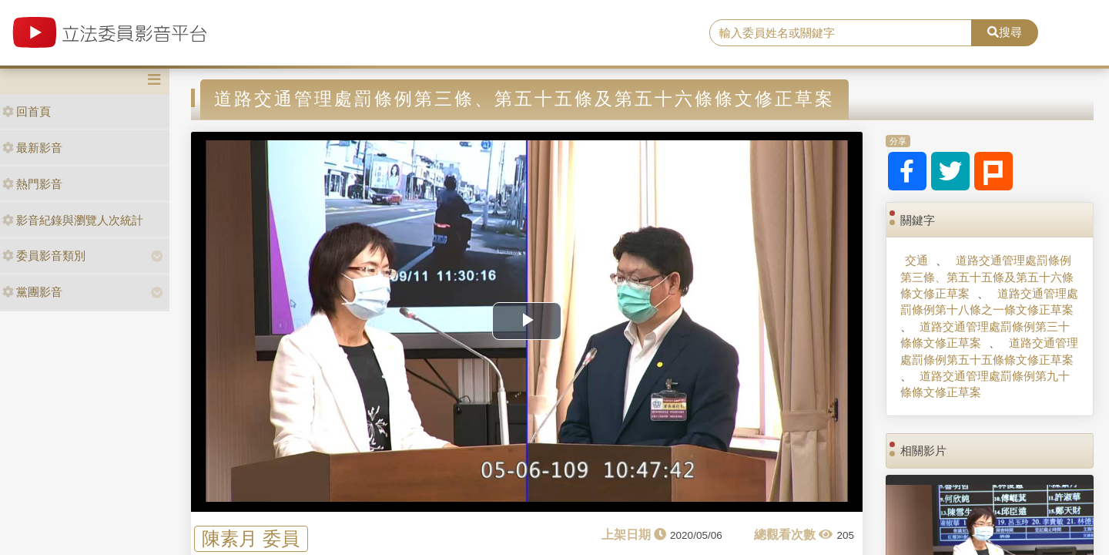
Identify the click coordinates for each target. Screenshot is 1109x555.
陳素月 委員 (251, 538)
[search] (840, 33)
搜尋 (1004, 32)
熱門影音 (32, 183)
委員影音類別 (43, 255)
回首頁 (26, 111)
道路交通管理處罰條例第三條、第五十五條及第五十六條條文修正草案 (987, 277)
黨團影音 (32, 291)
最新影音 (32, 147)
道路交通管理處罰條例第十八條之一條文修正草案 (988, 301)
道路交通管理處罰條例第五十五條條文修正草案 (988, 350)
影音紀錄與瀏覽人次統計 (72, 220)
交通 (916, 260)
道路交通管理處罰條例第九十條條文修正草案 (985, 384)
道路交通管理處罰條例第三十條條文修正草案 (985, 334)
